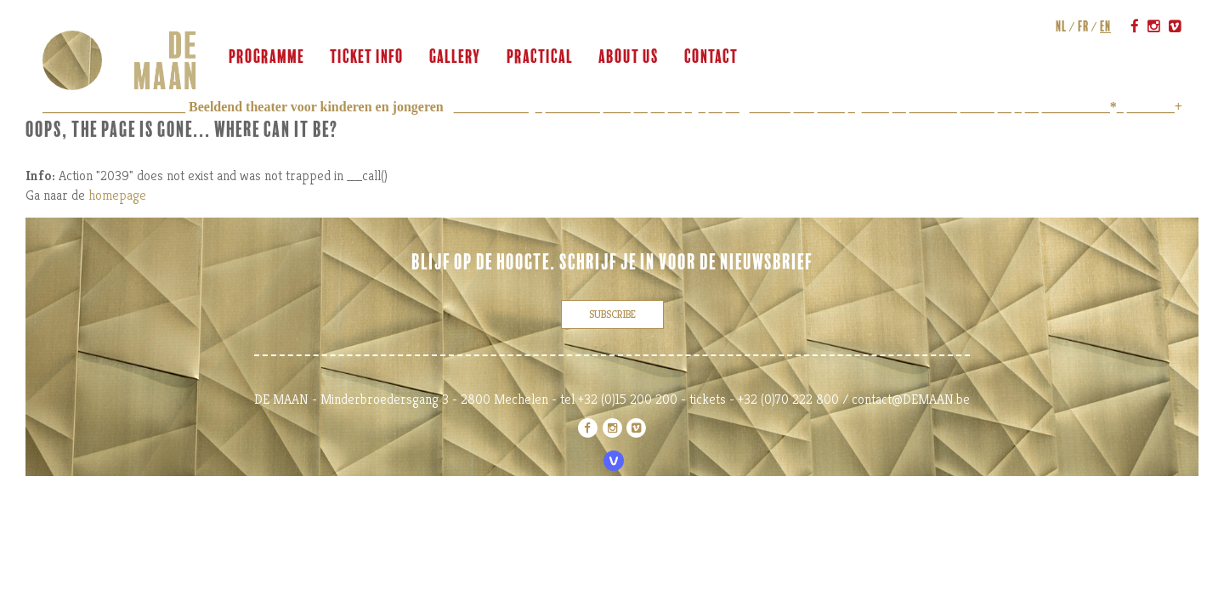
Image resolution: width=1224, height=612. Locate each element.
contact (711, 57)
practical (540, 57)
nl (1061, 26)
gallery (455, 57)
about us (628, 57)
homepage (117, 195)
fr (1083, 26)
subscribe (612, 314)
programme (266, 57)
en (1105, 26)
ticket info (367, 57)
